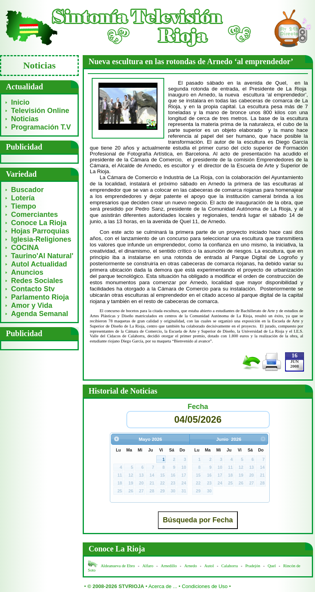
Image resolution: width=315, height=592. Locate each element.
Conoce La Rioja (39, 223)
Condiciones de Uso (205, 586)
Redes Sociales (37, 281)
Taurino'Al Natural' (42, 256)
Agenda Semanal (39, 314)
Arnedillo (169, 566)
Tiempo (23, 206)
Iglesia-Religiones (41, 239)
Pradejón (252, 566)
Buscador (27, 190)
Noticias (25, 119)
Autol (209, 566)
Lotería (23, 198)
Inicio (20, 102)
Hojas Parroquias (40, 231)
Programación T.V (41, 127)
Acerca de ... (162, 586)
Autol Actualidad (39, 264)
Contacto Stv (33, 289)
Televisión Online (40, 111)
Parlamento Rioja (40, 297)
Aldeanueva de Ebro (118, 566)
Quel (272, 566)
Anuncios (27, 272)
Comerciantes (34, 214)
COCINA (25, 248)
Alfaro (148, 566)
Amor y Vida (31, 305)
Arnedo (190, 566)
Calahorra (229, 566)
